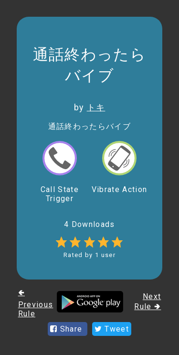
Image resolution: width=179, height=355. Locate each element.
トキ (96, 107)
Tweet (112, 328)
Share (67, 328)
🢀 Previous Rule (35, 303)
